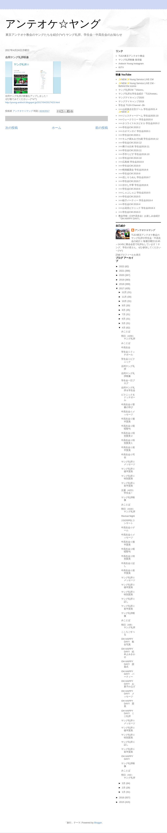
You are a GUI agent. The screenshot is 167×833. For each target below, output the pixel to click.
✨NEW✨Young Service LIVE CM (135, 79)
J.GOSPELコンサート (128, 521)
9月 (124, 305)
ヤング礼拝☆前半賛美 (128, 484)
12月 (124, 292)
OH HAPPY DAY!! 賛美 (127, 703)
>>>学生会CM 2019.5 (129, 196)
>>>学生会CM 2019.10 (130, 158)
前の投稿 (101, 128)
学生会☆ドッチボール (128, 353)
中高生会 (125, 347)
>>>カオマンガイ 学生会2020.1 (134, 131)
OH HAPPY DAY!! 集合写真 (127, 642)
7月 (124, 314)
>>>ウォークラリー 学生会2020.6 (135, 119)
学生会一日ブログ (128, 382)
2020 (122, 275)
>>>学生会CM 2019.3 (129, 212)
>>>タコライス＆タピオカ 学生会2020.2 (138, 123)
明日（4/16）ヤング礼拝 (128, 510)
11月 (124, 296)
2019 (122, 279)
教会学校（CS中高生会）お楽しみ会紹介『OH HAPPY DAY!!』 (139, 217)
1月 (124, 792)
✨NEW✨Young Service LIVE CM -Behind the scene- (136, 84)
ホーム (56, 128)
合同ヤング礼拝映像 (128, 374)
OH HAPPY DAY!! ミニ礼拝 (127, 713)
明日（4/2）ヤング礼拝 (128, 776)
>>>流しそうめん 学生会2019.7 (134, 177)
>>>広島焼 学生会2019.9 (131, 162)
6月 (124, 318)
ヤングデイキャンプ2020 (131, 97)
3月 (124, 783)
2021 (122, 270)
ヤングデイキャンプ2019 (131, 101)
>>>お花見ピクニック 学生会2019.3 (136, 208)
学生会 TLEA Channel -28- (131, 105)
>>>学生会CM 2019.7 (129, 181)
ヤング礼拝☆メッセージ (128, 463)
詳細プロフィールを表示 (128, 254)
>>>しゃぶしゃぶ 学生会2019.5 (134, 192)
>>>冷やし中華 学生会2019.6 (133, 185)
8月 (124, 310)
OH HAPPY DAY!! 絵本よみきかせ (128, 653)
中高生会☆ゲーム (128, 529)
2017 (122, 288)
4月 (124, 327)
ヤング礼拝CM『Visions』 (131, 90)
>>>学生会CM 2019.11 (130, 150)
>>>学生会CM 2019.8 (129, 173)
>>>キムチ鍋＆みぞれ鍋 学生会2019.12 (138, 139)
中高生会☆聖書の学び (128, 406)
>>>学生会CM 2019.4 (129, 204)
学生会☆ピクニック (128, 360)
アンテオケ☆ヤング (53, 24)
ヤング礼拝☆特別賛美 (128, 477)
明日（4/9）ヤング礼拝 (128, 626)
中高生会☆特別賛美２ (128, 434)
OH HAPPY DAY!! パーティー (127, 674)
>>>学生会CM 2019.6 (129, 189)
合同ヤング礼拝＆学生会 (128, 389)
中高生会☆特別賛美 (128, 557)
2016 (122, 797)
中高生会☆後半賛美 (128, 420)
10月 (124, 301)
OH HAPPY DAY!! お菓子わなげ (128, 684)
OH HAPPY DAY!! (127, 757)
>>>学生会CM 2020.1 (129, 135)
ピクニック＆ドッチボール (128, 397)
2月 (124, 787)
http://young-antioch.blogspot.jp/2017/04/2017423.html (32, 102)
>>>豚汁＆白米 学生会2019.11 (133, 146)
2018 (122, 284)
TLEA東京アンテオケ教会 (131, 56)
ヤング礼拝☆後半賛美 (128, 470)
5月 (124, 323)
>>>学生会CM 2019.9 (129, 165)
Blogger (98, 822)
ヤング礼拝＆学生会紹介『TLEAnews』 (138, 93)
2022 (122, 266)
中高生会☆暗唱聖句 (128, 427)
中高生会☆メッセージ (128, 413)
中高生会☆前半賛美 (128, 448)
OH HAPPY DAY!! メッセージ (127, 694)
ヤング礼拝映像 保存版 (130, 59)
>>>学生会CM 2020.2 (129, 127)
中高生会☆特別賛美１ (128, 441)
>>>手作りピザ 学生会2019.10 (133, 154)
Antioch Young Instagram (131, 63)
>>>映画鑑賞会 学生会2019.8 (133, 169)
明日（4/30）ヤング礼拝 (128, 337)
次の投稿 (11, 128)
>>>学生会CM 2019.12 (130, 142)
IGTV (121, 67)
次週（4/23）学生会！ (128, 491)
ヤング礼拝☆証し (128, 600)
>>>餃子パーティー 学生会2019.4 (135, 200)
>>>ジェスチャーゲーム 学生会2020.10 (138, 115)
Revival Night (128, 516)
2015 (122, 802)
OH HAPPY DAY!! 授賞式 (127, 664)
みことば (125, 331)
